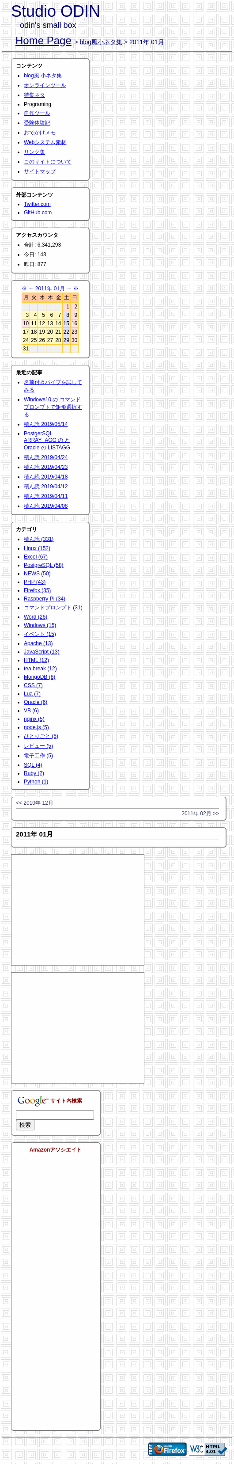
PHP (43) (34, 582)
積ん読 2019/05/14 (46, 424)
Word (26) (35, 617)
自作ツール (37, 113)
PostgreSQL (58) (44, 565)
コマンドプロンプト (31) (53, 608)
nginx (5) (34, 719)
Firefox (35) (37, 590)
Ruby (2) (34, 773)
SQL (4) (33, 765)
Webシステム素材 (45, 142)
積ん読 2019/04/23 (46, 467)
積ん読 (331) (38, 539)
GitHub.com (38, 212)
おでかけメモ (40, 132)
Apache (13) (38, 643)
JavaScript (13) (42, 652)
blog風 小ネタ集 (43, 75)
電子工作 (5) (38, 756)
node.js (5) (36, 727)
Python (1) (36, 782)
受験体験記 (37, 123)
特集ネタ (34, 95)
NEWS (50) (37, 573)
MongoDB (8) (39, 677)
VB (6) (31, 710)
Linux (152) (37, 548)
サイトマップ (40, 171)
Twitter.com (37, 204)
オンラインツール (45, 85)
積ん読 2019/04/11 (46, 496)
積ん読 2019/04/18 (46, 477)
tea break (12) (40, 668)
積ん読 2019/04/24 (46, 457)
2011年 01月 (50, 288)
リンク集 (34, 152)
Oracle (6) (35, 702)
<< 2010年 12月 (34, 803)
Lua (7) (32, 694)
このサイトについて (48, 162)
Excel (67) (36, 557)
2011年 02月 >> (200, 813)
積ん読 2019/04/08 (46, 506)
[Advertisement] (77, 910)
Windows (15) (40, 625)
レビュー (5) (38, 746)
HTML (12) (36, 660)
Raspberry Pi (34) (44, 599)
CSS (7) (33, 685)
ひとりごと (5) (41, 736)
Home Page (43, 40)
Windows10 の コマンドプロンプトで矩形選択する (53, 407)
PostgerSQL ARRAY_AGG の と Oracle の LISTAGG (47, 440)
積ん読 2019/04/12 (46, 486)
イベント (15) (40, 634)
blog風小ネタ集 (101, 42)
